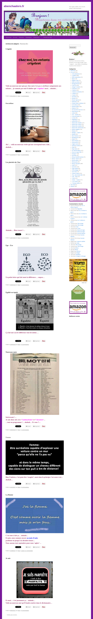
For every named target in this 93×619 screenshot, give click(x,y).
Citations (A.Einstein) (77, 91)
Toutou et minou (75, 173)
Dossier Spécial (75, 100)
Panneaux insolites (76, 145)
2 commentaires (25, 96)
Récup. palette (75, 160)
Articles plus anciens (11, 615)
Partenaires (37, 37)
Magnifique (74, 119)
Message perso (75, 137)
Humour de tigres (81, 230)
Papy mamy (74, 149)
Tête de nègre (80, 223)
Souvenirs (74, 166)
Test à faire (74, 171)
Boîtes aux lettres (76, 82)
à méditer (74, 75)
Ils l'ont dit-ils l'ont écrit (77, 109)
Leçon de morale (75, 116)
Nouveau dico (75, 142)
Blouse (77, 248)
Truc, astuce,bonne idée (77, 175)
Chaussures (74, 88)
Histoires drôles (75, 106)
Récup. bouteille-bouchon (77, 157)
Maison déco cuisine (76, 124)
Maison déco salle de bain (77, 127)
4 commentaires (25, 285)
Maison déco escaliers (77, 126)
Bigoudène (79, 208)
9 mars (77, 226)
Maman (73, 131)
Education (74, 101)
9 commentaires (25, 610)
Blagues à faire (75, 80)
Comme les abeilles (81, 241)
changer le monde (76, 87)
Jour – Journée (75, 114)
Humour (74, 108)
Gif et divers (74, 105)
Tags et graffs (75, 168)
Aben (19, 96)
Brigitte (78, 252)
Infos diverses (75, 111)
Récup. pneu (74, 162)
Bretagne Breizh (75, 83)
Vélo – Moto (75, 176)
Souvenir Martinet (81, 233)
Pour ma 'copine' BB (76, 152)
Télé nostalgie (75, 170)
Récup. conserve (75, 158)
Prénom (72, 186)
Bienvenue (8, 37)
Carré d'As (74, 85)
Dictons (73, 98)
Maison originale (75, 129)
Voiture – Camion (76, 179)
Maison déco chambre (77, 122)
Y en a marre (75, 181)
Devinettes (74, 96)
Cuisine (73, 95)
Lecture (73, 118)
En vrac (15, 37)
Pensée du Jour (48, 37)
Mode (73, 139)
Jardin (73, 113)
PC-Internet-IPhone (76, 150)
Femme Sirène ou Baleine (77, 103)
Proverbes (74, 155)
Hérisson (78, 251)
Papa (73, 147)
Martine (73, 134)
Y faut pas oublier (76, 183)
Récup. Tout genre (76, 163)
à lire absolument (76, 74)
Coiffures (74, 93)
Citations (74, 90)
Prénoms (21, 37)
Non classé (73, 184)
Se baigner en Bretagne (81, 256)
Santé (73, 165)
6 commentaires (25, 154)
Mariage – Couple (76, 132)
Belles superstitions (76, 77)
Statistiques (29, 37)
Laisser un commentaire (27, 550)
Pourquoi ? (74, 153)
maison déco (74, 121)
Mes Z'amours (75, 135)
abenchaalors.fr (14, 6)
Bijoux (73, 78)
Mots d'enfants (75, 140)
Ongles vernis (75, 144)
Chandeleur (78, 254)
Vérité (73, 178)
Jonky (78, 243)
